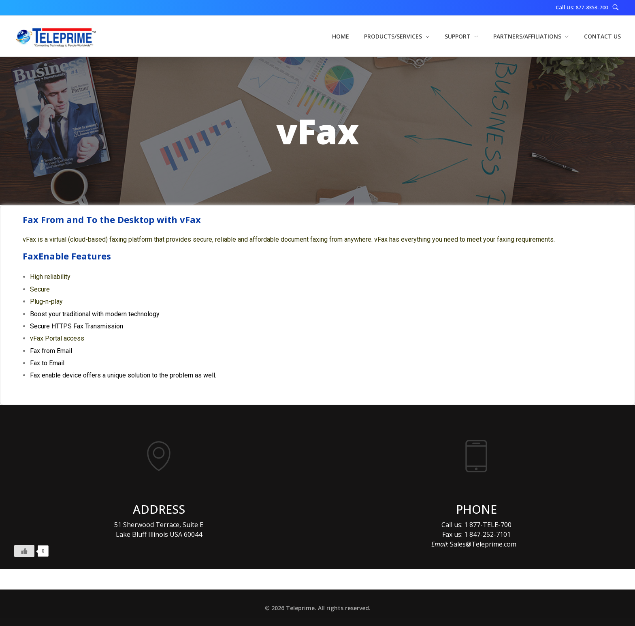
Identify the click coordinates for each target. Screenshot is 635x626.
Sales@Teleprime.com (483, 544)
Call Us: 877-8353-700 (582, 7)
